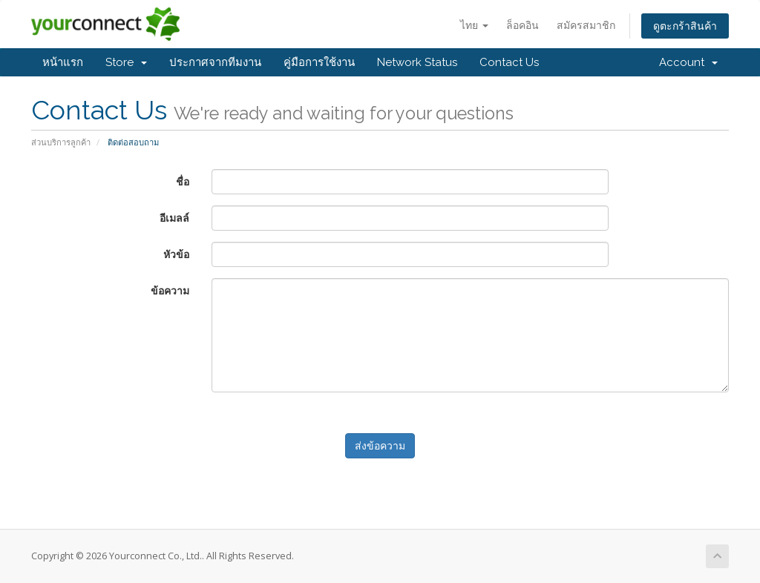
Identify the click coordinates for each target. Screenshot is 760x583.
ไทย (474, 25)
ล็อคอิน (522, 25)
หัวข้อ (176, 254)
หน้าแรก (62, 62)
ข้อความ (170, 290)
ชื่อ (182, 181)
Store (126, 62)
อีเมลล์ (174, 218)
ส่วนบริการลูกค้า (61, 142)
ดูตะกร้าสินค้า (685, 26)
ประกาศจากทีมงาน (215, 62)
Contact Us (509, 62)
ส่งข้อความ (380, 445)
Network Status (417, 62)
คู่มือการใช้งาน (319, 62)
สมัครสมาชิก (586, 25)
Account (688, 62)
